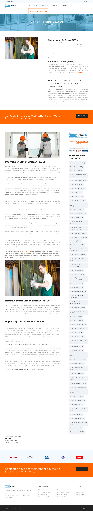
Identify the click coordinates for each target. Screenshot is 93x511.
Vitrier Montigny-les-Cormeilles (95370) (76, 228)
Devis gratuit (79, 489)
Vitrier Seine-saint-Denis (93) (63, 492)
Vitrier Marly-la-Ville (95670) (78, 387)
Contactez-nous (80, 492)
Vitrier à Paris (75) (42, 489)
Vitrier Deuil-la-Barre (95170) (78, 180)
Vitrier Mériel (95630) (76, 414)
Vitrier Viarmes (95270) (76, 404)
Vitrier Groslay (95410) (76, 346)
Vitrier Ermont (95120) (76, 196)
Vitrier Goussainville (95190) (78, 213)
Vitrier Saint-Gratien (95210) (78, 254)
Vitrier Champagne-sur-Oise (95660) (78, 423)
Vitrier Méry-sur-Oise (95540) (78, 328)
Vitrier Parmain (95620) (77, 396)
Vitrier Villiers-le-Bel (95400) (78, 291)
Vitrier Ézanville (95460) (77, 336)
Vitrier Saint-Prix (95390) (77, 373)
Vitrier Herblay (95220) (76, 217)
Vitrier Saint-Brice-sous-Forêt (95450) (77, 296)
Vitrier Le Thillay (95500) (77, 432)
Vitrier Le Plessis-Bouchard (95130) (78, 355)
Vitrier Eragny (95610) (76, 192)
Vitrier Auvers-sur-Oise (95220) (76, 368)
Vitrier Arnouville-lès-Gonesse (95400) (76, 302)
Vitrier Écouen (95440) (76, 350)
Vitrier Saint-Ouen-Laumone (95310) (75, 265)
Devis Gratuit (55, 5)
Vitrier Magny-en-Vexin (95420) (77, 392)
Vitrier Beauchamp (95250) (78, 324)
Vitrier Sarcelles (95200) (77, 274)
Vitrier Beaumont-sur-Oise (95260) (78, 341)
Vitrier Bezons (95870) (76, 167)
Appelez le (38, 11)
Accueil (31, 5)
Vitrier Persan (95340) (76, 320)
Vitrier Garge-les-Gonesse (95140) (77, 205)
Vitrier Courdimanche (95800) (76, 378)
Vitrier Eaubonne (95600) (77, 188)
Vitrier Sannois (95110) (76, 270)
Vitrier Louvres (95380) (76, 332)
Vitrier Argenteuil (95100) (77, 163)
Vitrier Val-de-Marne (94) (62, 494)
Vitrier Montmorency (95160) (78, 237)
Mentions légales (80, 494)
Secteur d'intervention (42, 5)
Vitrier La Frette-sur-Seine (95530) (77, 409)
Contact (64, 5)
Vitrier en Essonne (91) (43, 496)
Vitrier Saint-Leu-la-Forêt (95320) (77, 259)
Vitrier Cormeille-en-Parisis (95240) (78, 175)
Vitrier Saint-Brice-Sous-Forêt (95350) (77, 249)
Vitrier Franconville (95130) (78, 200)
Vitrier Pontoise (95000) (77, 245)
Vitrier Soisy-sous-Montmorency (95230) (76, 279)
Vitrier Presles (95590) (76, 428)
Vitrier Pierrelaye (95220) (77, 363)
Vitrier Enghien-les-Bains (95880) (77, 312)
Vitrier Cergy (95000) (76, 170)
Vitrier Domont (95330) (76, 184)
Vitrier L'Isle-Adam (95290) (77, 307)
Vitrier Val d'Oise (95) (61, 496)
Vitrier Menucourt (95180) (77, 400)
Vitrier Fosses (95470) (76, 317)
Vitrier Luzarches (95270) (77, 418)
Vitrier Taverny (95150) (76, 283)
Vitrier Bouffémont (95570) (78, 383)
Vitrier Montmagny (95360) (78, 233)
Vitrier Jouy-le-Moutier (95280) (76, 222)
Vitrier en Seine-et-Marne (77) (45, 492)
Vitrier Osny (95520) (75, 241)
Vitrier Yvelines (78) (42, 494)
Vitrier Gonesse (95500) (77, 209)
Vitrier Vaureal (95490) (76, 287)
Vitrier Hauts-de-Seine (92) (62, 489)
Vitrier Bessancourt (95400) (78, 359)
